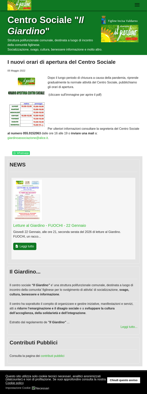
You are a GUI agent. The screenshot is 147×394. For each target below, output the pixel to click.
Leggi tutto (25, 246)
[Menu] (137, 5)
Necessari (42, 388)
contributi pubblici (53, 355)
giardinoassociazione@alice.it (27, 138)
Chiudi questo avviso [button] (124, 380)
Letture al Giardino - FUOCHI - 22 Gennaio (49, 225)
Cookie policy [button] (15, 383)
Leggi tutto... (129, 326)
